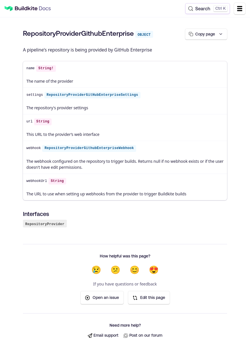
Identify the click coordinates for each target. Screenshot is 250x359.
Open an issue (102, 297)
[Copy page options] (205, 34)
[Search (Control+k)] (207, 8)
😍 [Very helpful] (154, 270)
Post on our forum (143, 335)
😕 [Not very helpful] (115, 270)
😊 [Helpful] (135, 270)
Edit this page (149, 297)
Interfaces (36, 214)
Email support (103, 335)
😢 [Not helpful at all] (96, 270)
